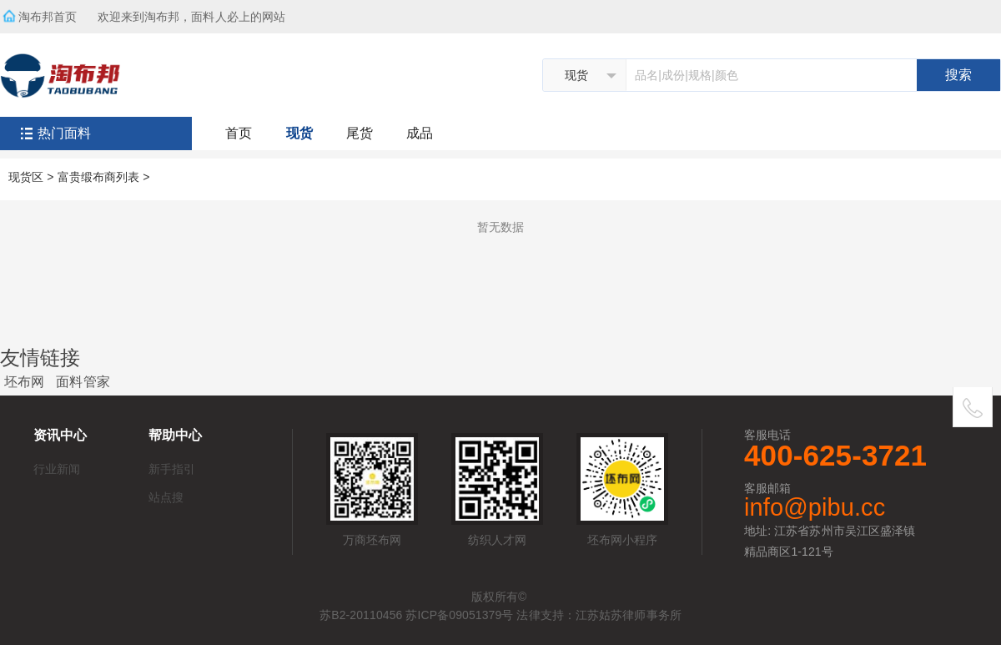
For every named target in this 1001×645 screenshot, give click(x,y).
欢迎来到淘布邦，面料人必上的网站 (197, 11)
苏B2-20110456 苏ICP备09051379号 (416, 615)
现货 (299, 133)
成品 (419, 133)
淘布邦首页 (48, 16)
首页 (238, 133)
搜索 (958, 75)
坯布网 (24, 382)
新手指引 (171, 469)
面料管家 (82, 382)
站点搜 (166, 497)
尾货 (359, 133)
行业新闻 (56, 469)
